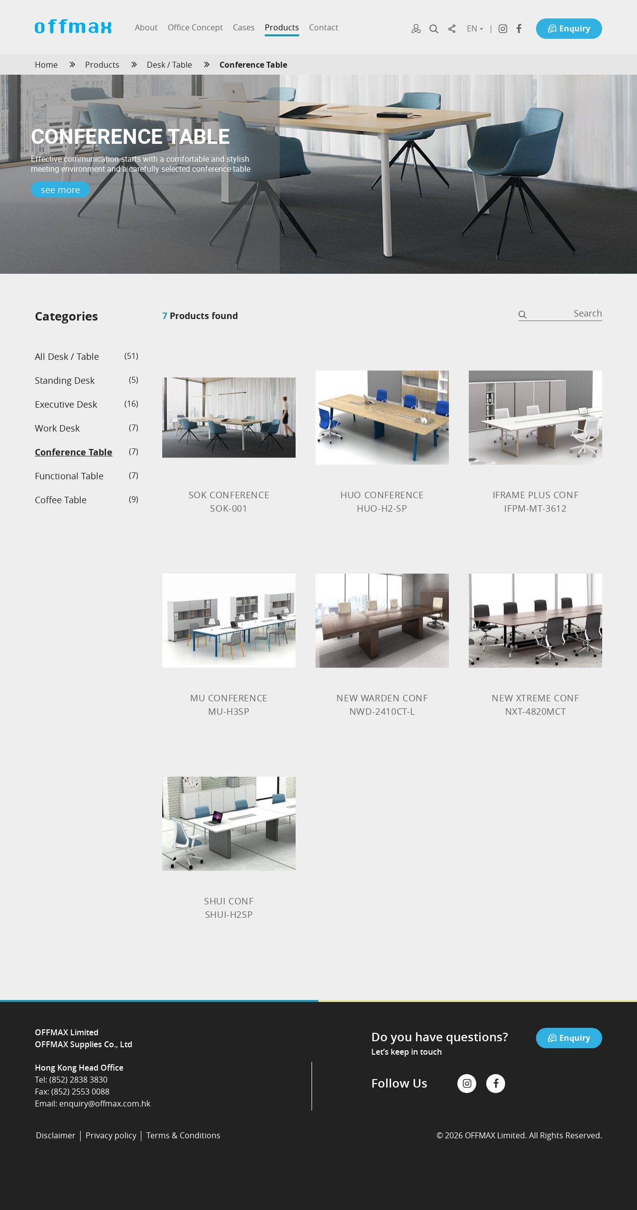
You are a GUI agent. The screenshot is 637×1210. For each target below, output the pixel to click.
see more (60, 190)
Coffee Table (61, 500)
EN (474, 28)
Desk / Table (169, 64)
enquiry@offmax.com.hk (104, 1103)
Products (102, 64)
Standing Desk (65, 380)
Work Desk (57, 428)
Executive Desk (66, 404)
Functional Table (69, 476)
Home (46, 64)
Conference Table (73, 452)
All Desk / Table (67, 356)
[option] (318, 174)
